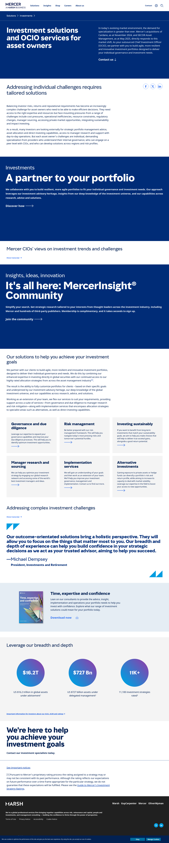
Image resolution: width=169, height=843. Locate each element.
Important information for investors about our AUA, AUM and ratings (35, 714)
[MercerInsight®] (31, 485)
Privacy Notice (24, 819)
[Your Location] (156, 5)
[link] (145, 86)
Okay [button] (137, 839)
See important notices (18, 767)
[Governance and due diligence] (31, 446)
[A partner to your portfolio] (84, 206)
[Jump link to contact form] (84, 487)
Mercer (142, 803)
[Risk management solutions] (84, 442)
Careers (67, 5)
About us (80, 5)
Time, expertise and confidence (80, 593)
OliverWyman (155, 803)
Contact (148, 5)
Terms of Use (11, 819)
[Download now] (64, 618)
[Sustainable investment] (137, 445)
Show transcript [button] (13, 258)
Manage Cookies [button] (153, 839)
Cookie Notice (51, 819)
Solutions (34, 5)
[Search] (162, 5)
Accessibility (38, 819)
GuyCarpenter (129, 803)
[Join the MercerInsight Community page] (84, 319)
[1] (92, 380)
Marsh (115, 803)
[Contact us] (107, 59)
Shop (57, 5)
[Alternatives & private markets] (137, 490)
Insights (47, 5)
